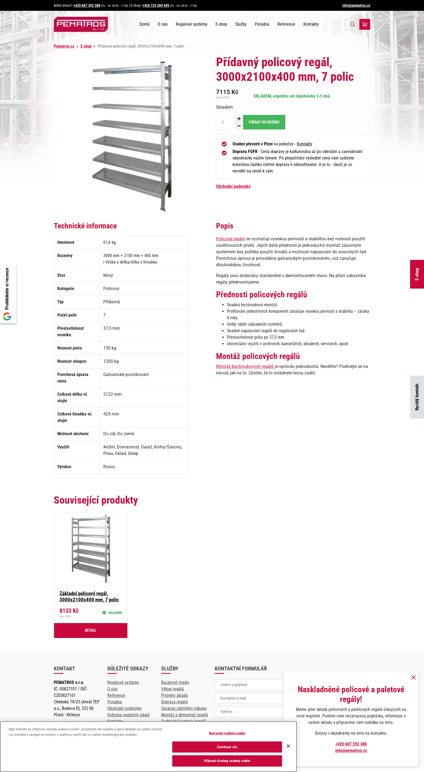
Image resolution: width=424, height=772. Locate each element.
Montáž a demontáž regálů (184, 714)
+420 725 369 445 (155, 5)
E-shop (417, 274)
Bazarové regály (175, 682)
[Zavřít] (288, 746)
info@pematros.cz (356, 5)
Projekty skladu (174, 695)
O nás (163, 24)
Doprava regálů (174, 701)
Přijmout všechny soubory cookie (227, 761)
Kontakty (311, 24)
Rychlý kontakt (417, 397)
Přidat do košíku (264, 122)
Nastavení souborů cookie (227, 733)
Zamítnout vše (227, 747)
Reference (286, 24)
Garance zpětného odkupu (184, 708)
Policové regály (230, 238)
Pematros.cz (64, 46)
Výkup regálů (172, 688)
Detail (90, 630)
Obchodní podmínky (233, 186)
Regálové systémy (191, 24)
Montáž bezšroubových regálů (245, 366)
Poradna (262, 24)
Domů (145, 24)
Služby (241, 24)
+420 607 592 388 (86, 5)
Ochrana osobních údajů (128, 714)
